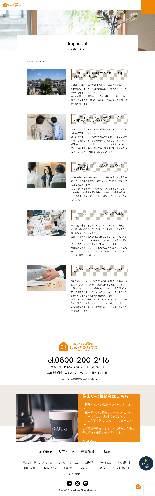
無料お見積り (30, 468)
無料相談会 (105, 462)
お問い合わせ (50, 468)
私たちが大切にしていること (37, 462)
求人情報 (121, 462)
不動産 (105, 451)
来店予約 (67, 468)
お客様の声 (74, 474)
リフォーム (67, 451)
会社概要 (89, 462)
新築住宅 (45, 451)
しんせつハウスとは (68, 462)
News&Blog (100, 468)
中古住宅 (87, 451)
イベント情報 (118, 468)
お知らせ (83, 468)
